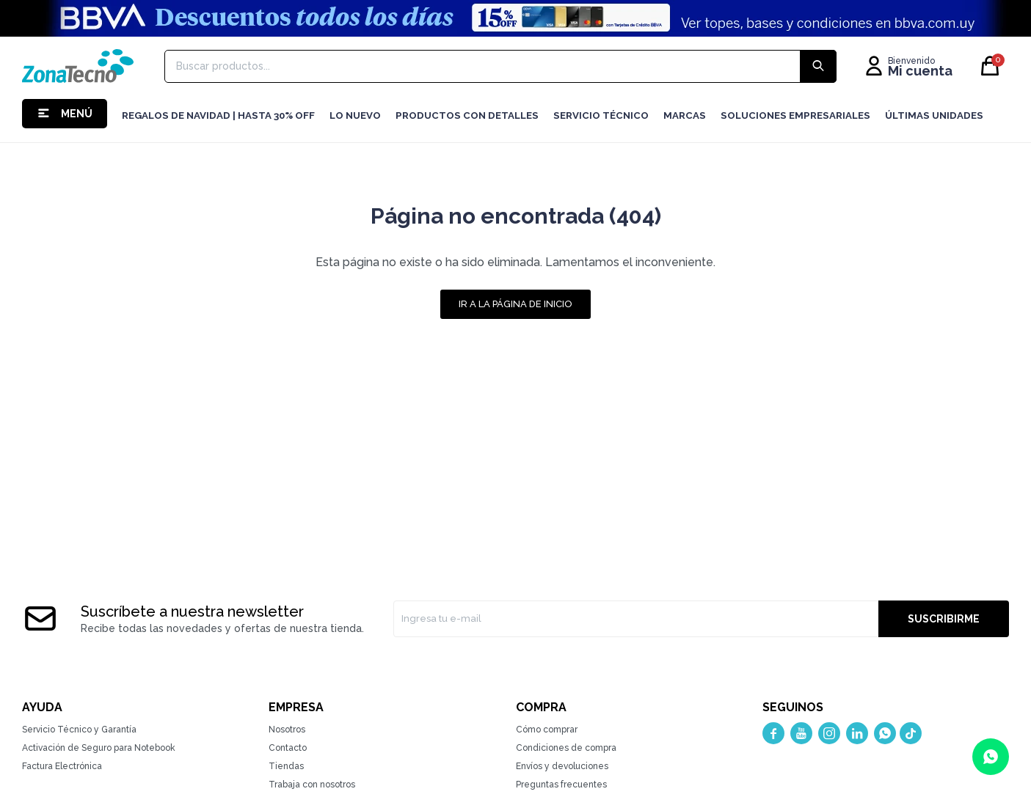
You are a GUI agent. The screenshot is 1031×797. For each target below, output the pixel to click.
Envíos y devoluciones (562, 766)
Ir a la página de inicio (515, 303)
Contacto (288, 748)
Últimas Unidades (934, 115)
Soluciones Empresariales (795, 115)
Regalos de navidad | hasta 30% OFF (218, 115)
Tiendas (286, 766)
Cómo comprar (547, 729)
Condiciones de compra (566, 748)
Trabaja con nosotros (312, 784)
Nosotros (287, 729)
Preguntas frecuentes (561, 784)
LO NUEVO (355, 115)
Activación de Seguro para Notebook (98, 748)
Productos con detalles (467, 115)
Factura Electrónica (62, 766)
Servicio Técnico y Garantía (79, 729)
